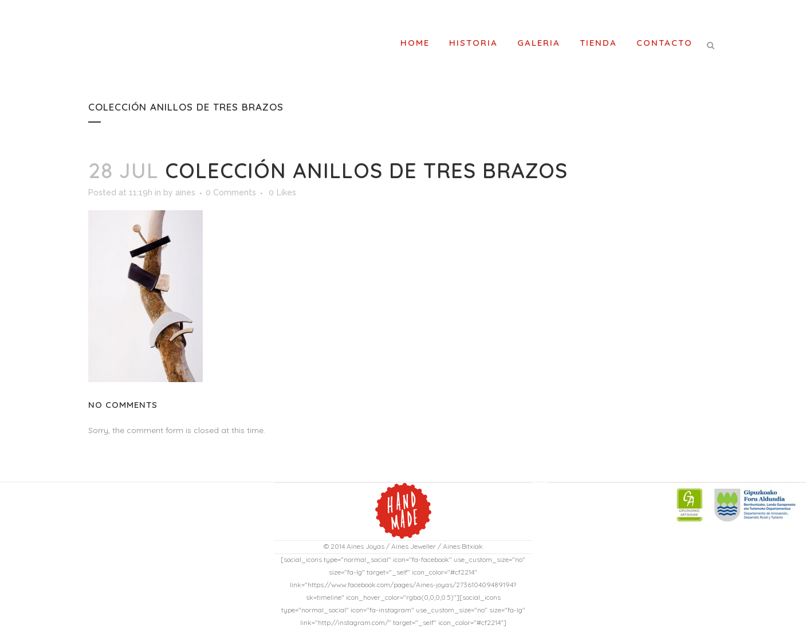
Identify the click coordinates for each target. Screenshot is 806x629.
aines (185, 192)
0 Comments (231, 192)
